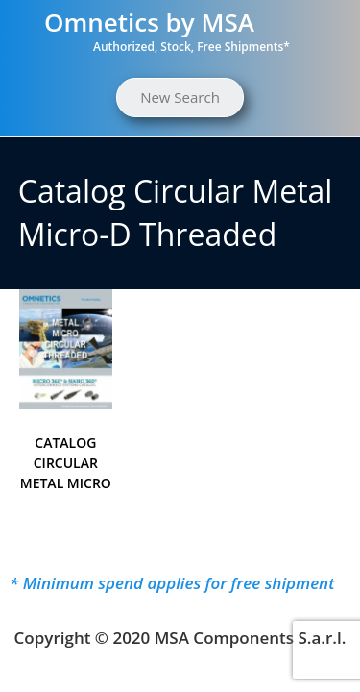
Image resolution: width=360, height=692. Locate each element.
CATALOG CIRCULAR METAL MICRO (65, 462)
